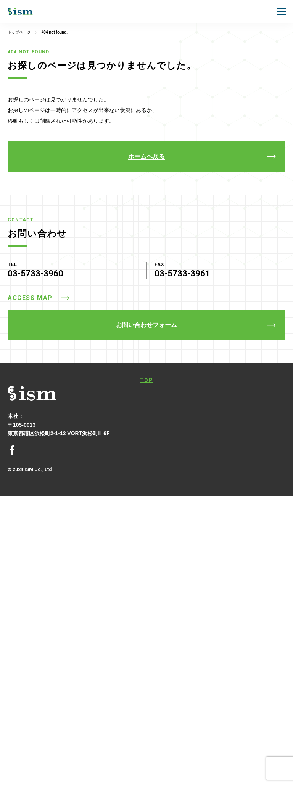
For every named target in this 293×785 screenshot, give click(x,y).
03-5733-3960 (35, 273)
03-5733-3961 (182, 273)
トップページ (19, 32)
